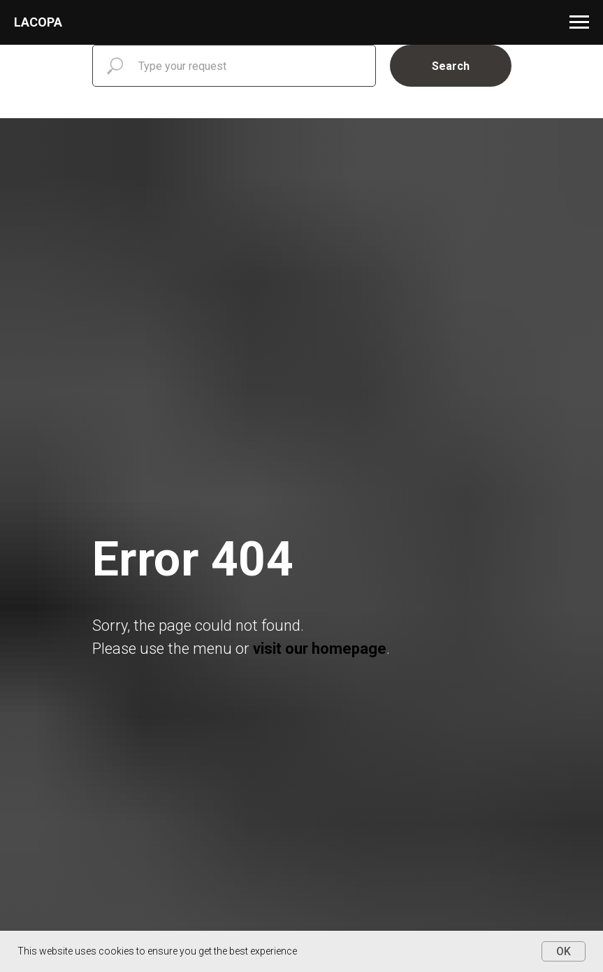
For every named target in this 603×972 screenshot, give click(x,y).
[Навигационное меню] (579, 22)
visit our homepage (319, 648)
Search (451, 66)
